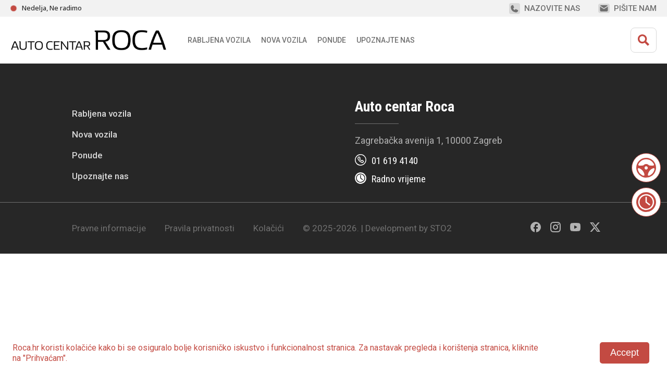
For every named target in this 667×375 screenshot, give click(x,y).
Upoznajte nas (100, 176)
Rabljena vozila (101, 113)
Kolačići (268, 228)
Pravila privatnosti (199, 228)
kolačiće (81, 348)
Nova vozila (284, 40)
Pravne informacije (109, 228)
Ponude (87, 155)
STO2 (441, 228)
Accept (624, 352)
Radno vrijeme (399, 179)
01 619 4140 (395, 161)
